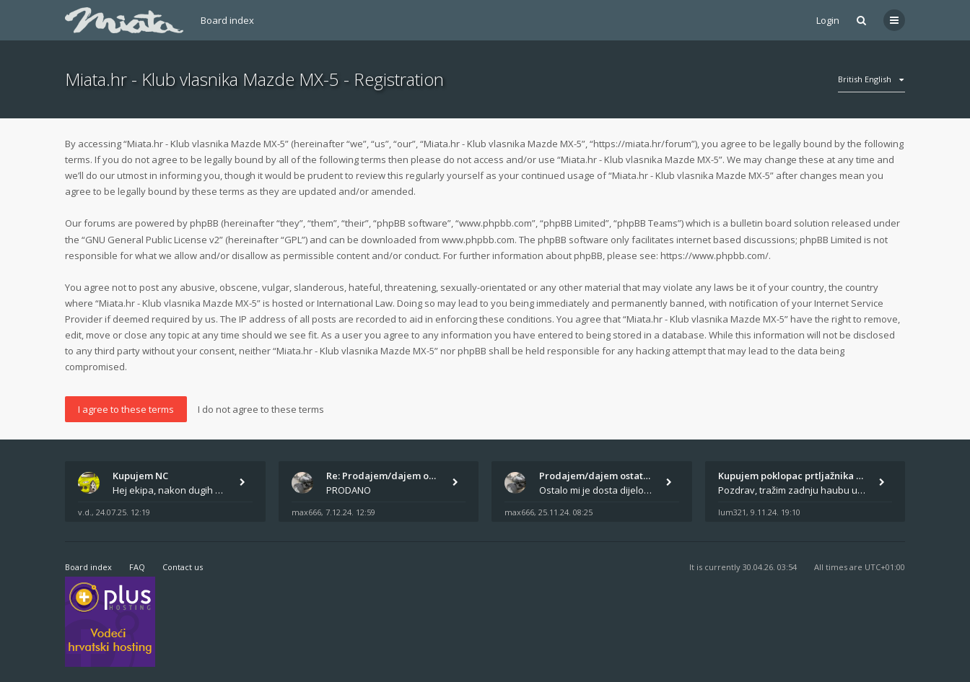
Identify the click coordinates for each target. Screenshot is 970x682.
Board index (227, 20)
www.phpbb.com (478, 239)
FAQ (137, 566)
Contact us (182, 566)
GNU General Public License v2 (152, 239)
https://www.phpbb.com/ (714, 255)
